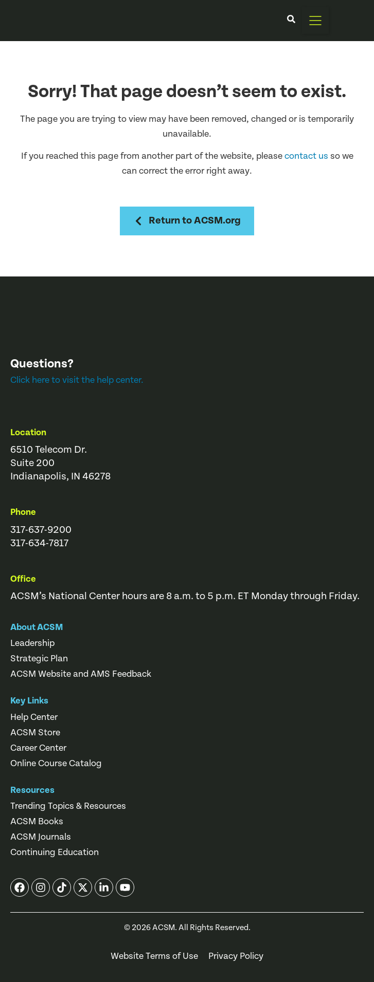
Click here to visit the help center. (77, 380)
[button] (315, 20)
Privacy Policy (235, 956)
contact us (306, 156)
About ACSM (36, 627)
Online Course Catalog (56, 763)
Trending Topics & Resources (68, 806)
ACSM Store (35, 733)
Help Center (34, 717)
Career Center (38, 748)
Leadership (32, 643)
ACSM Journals (40, 837)
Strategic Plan (39, 659)
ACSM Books (36, 822)
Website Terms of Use (154, 956)
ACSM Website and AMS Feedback (80, 674)
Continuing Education (54, 852)
